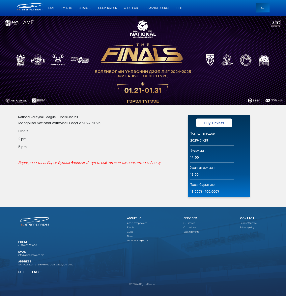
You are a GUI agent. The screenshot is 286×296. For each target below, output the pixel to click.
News (130, 236)
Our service (189, 223)
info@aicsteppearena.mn (31, 255)
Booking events (191, 232)
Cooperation (107, 8)
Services (85, 8)
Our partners (190, 227)
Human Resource (157, 8)
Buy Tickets (214, 123)
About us (131, 8)
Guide (130, 232)
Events (67, 8)
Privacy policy (247, 227)
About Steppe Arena (137, 223)
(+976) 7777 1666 (27, 245)
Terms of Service (248, 223)
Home (51, 8)
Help (180, 8)
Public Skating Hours (137, 240)
